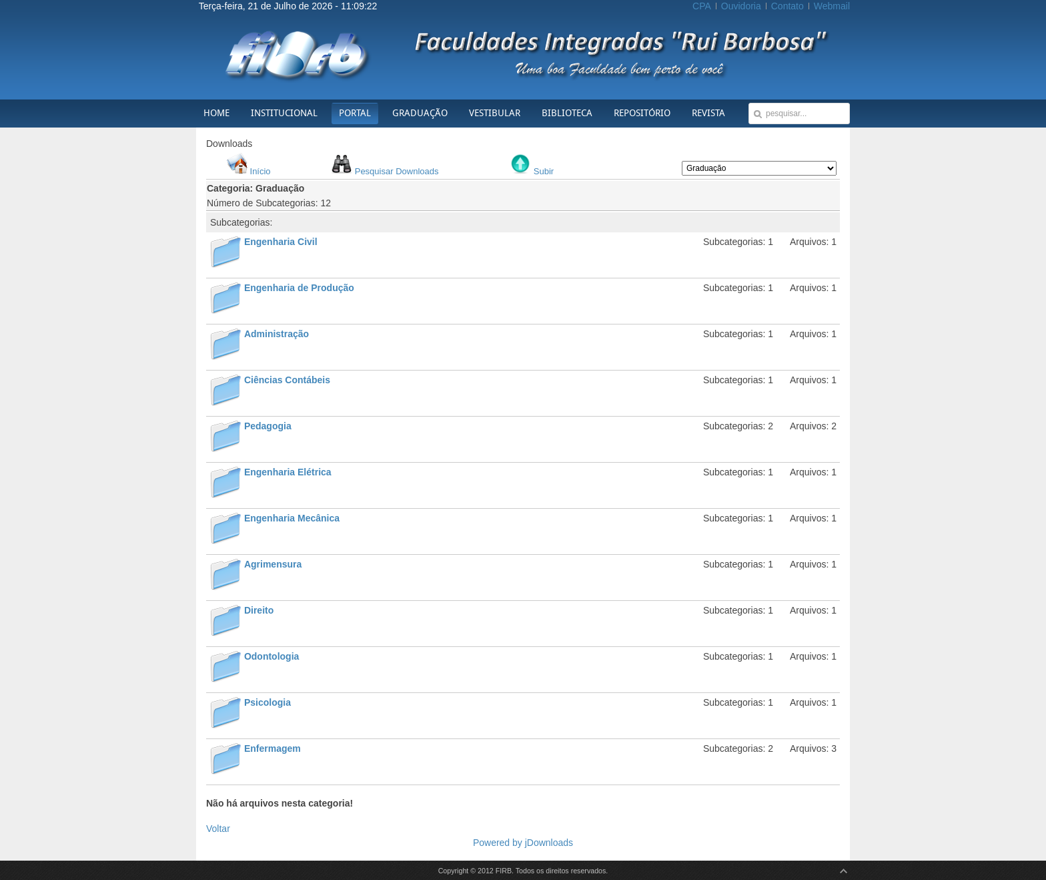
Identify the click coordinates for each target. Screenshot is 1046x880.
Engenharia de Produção (299, 287)
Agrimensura (273, 564)
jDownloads (549, 842)
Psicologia (267, 702)
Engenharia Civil (281, 241)
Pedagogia (268, 426)
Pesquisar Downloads (397, 171)
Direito (259, 610)
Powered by (499, 842)
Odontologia (271, 656)
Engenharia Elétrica (288, 472)
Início (260, 171)
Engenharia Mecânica (292, 518)
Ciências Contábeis (287, 380)
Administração (276, 333)
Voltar (218, 828)
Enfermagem (272, 748)
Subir (544, 171)
